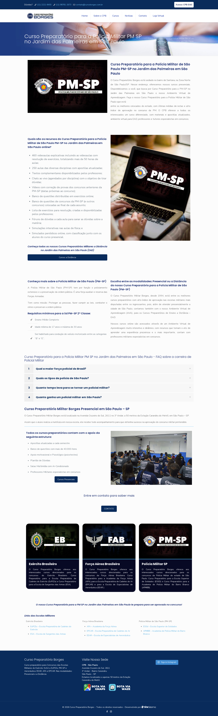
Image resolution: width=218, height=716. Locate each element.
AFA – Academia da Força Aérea (101, 626)
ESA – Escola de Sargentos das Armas (48, 634)
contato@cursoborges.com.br (89, 4)
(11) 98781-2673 (63, 4)
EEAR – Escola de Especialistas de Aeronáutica (108, 635)
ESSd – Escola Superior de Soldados (160, 626)
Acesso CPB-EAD (184, 4)
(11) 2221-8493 (44, 4)
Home (184, 35)
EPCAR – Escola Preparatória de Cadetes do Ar (108, 631)
